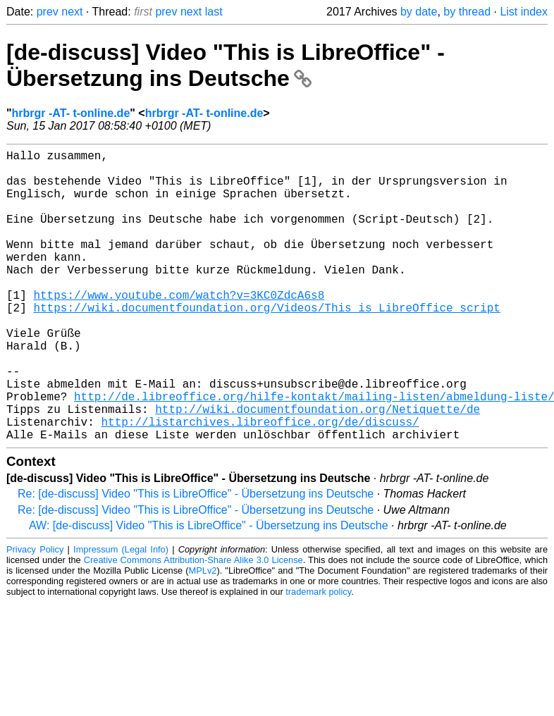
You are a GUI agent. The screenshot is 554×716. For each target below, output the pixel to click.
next (71, 12)
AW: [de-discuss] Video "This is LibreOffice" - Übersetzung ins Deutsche (208, 590)
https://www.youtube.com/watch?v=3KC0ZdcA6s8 (178, 328)
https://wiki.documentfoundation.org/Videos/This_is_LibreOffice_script (266, 344)
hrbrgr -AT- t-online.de (71, 113)
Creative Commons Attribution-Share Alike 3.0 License (193, 624)
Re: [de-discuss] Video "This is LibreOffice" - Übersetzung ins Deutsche (196, 558)
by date (418, 12)
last (214, 12)
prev (48, 12)
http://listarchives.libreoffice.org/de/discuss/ (260, 483)
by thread (467, 12)
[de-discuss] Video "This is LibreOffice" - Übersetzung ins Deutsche (225, 65)
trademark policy (318, 656)
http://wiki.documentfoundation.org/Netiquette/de (317, 468)
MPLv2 (203, 635)
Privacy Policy (34, 614)
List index (524, 12)
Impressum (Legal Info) (120, 614)
